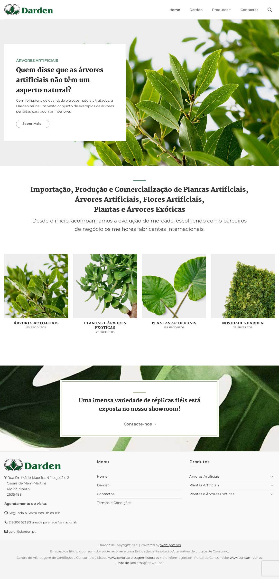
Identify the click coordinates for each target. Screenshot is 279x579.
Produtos (221, 9)
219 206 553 (17, 522)
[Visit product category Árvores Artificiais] (36, 294)
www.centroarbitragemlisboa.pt (133, 558)
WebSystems (170, 545)
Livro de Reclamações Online (139, 563)
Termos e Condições (114, 503)
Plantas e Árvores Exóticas (211, 494)
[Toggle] (272, 476)
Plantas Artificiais (204, 485)
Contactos (249, 10)
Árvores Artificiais (204, 476)
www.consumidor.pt (246, 558)
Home (174, 10)
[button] (6, 569)
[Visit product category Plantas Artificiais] (174, 294)
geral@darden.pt (22, 531)
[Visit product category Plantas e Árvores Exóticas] (105, 296)
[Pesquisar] (270, 10)
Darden (196, 10)
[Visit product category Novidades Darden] (243, 294)
